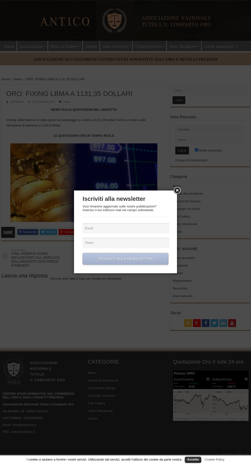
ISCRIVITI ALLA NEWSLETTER (125, 259)
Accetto (193, 459)
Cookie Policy (215, 459)
